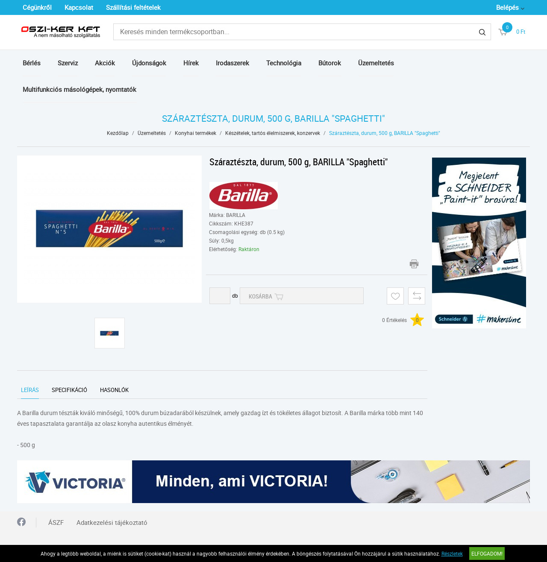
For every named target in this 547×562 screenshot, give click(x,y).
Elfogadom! (487, 553)
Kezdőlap (118, 132)
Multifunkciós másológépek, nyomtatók (79, 89)
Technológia (283, 63)
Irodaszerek (232, 63)
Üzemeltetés (376, 63)
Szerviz (68, 63)
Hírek (191, 63)
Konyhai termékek (195, 132)
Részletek (452, 553)
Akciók (105, 63)
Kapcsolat (79, 7)
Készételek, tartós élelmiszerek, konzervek (272, 132)
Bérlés (32, 63)
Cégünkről (37, 7)
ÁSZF (56, 522)
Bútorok (329, 63)
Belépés (507, 7)
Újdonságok (149, 63)
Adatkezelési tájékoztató (111, 522)
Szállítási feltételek (133, 7)
